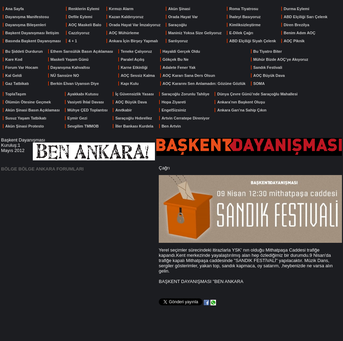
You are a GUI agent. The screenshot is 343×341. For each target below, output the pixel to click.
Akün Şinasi (179, 9)
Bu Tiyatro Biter (267, 51)
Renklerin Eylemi (83, 9)
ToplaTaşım (15, 94)
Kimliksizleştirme (245, 25)
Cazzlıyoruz (79, 33)
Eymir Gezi (77, 118)
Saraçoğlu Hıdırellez (133, 118)
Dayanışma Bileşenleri (25, 25)
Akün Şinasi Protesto (24, 126)
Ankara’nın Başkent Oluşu (241, 102)
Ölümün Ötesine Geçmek (28, 102)
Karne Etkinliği (134, 67)
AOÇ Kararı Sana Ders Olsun (189, 75)
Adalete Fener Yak (179, 67)
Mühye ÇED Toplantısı (87, 110)
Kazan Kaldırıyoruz (126, 17)
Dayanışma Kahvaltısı (70, 67)
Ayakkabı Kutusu (82, 94)
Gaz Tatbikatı (17, 83)
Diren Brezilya (296, 25)
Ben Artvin (171, 126)
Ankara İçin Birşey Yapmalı (133, 41)
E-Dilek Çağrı (241, 33)
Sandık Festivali (267, 67)
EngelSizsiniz (174, 110)
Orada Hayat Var (183, 17)
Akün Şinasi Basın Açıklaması (32, 110)
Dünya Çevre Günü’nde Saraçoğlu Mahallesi (257, 94)
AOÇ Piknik (294, 41)
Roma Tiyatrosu (243, 9)
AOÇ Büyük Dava (269, 75)
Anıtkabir (123, 110)
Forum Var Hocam (21, 67)
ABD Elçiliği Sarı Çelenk (305, 17)
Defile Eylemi (80, 17)
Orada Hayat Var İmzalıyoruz (135, 25)
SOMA (259, 83)
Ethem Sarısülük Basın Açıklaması (82, 51)
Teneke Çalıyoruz (136, 51)
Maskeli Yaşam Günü (70, 59)
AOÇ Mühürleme (124, 33)
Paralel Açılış (132, 59)
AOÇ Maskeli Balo (84, 25)
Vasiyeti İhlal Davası (85, 102)
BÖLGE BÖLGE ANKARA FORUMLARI (42, 169)
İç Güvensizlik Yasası (134, 94)
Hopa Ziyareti (174, 102)
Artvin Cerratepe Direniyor (186, 118)
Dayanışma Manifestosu (27, 17)
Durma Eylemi (296, 9)
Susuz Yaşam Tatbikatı (25, 118)
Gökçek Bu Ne (176, 59)
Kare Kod (13, 59)
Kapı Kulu (130, 83)
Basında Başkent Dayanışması (33, 41)
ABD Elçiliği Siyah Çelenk (252, 41)
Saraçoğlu (177, 25)
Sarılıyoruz (178, 41)
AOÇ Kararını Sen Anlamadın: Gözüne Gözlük (204, 83)
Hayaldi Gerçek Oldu (181, 51)
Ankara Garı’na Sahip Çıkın (241, 110)
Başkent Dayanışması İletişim (32, 33)
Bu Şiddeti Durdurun (24, 51)
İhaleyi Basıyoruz (245, 17)
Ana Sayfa (14, 9)
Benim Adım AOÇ (299, 33)
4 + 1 (72, 41)
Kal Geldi (13, 75)
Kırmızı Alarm (121, 9)
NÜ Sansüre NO (65, 75)
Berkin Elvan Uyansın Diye (75, 83)
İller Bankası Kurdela (134, 126)
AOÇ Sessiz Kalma (138, 75)
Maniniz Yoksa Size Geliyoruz (195, 33)
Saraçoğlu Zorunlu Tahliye (185, 94)
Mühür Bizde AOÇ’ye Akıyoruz (280, 59)
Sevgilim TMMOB (83, 126)
